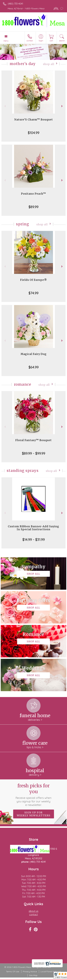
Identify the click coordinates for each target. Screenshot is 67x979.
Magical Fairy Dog (34, 354)
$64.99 (34, 367)
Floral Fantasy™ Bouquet (33, 440)
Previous (4, 106)
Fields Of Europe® (33, 280)
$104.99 (33, 132)
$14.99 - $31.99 (33, 539)
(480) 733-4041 (15, 3)
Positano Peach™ (33, 193)
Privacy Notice (30, 971)
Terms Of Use (12, 971)
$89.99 (33, 207)
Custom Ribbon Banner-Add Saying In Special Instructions (33, 528)
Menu (6, 41)
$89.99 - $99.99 (33, 453)
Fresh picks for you (33, 795)
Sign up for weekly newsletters (33, 814)
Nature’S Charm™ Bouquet (33, 119)
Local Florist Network (51, 971)
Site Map (33, 975)
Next (62, 106)
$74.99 (33, 293)
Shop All (48, 64)
